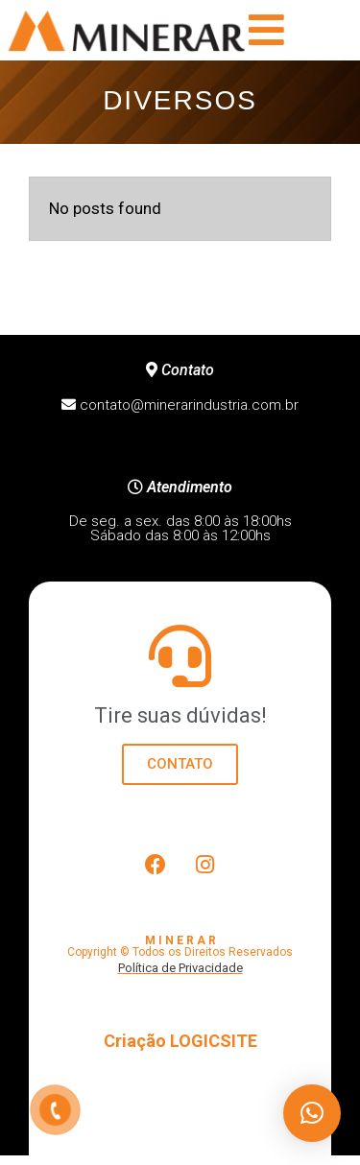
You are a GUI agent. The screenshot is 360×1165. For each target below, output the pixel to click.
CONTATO (180, 764)
